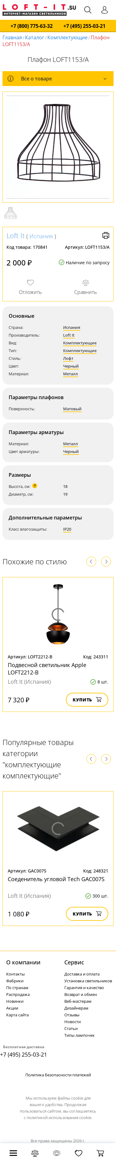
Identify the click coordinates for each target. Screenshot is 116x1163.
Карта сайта (17, 1015)
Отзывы (71, 1015)
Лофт (68, 358)
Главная (12, 37)
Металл (70, 374)
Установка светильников (88, 981)
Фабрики (15, 981)
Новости (72, 1021)
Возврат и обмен (80, 994)
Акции (12, 1008)
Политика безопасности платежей (58, 1075)
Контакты (15, 974)
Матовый (72, 408)
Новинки (15, 1001)
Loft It (15, 235)
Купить (87, 700)
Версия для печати (106, 235)
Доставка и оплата (82, 974)
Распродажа (18, 994)
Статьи (71, 1028)
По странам (17, 987)
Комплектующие (67, 37)
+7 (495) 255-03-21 (84, 26)
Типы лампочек (79, 1035)
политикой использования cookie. (59, 1117)
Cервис (74, 962)
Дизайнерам (76, 1008)
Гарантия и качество (84, 987)
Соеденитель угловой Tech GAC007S (56, 879)
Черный (71, 366)
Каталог (34, 37)
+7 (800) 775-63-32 (32, 26)
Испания (41, 236)
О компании (23, 962)
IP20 (67, 529)
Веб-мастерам (78, 1001)
